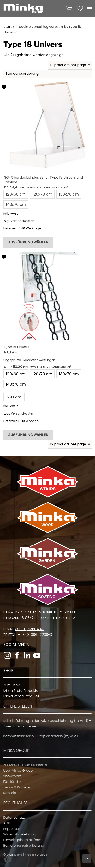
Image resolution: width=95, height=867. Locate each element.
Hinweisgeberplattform (21, 839)
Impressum (11, 828)
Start (7, 26)
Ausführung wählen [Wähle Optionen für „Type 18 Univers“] (28, 435)
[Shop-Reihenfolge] (47, 74)
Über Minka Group (17, 770)
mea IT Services (35, 855)
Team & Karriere (15, 787)
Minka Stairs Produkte (19, 690)
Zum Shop (10, 685)
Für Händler (11, 781)
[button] (89, 8)
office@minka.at (28, 629)
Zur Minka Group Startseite (24, 764)
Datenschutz (13, 817)
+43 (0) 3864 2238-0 (34, 634)
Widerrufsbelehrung (18, 834)
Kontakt (8, 792)
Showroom (11, 776)
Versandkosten (22, 221)
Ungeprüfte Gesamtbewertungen (29, 360)
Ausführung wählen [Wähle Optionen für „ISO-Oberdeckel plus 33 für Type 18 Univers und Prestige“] (28, 242)
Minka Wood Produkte (20, 696)
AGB (5, 823)
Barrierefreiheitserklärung (22, 845)
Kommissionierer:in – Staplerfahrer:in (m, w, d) (39, 736)
